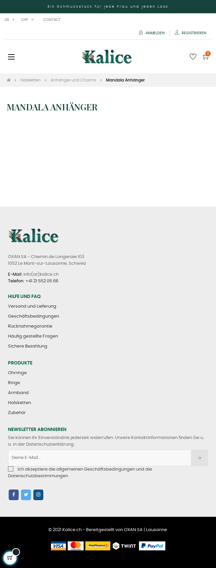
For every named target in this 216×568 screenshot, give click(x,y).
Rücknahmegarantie (30, 326)
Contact (52, 20)
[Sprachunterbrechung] (9, 20)
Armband (18, 393)
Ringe (14, 383)
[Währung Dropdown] (27, 20)
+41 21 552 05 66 (41, 281)
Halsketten (19, 403)
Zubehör (17, 413)
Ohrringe (17, 373)
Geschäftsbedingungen (33, 316)
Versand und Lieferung (32, 306)
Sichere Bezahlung (27, 346)
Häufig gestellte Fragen (33, 336)
